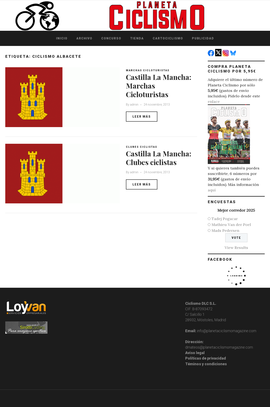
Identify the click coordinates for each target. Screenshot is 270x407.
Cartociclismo (168, 38)
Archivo (84, 38)
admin (134, 104)
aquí (212, 190)
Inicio (62, 38)
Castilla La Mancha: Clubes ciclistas (158, 158)
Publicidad (203, 38)
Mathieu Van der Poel (231, 224)
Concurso (111, 38)
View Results (236, 247)
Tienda (137, 38)
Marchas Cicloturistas (147, 70)
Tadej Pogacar (225, 218)
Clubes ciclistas (141, 146)
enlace (214, 101)
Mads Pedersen (225, 230)
